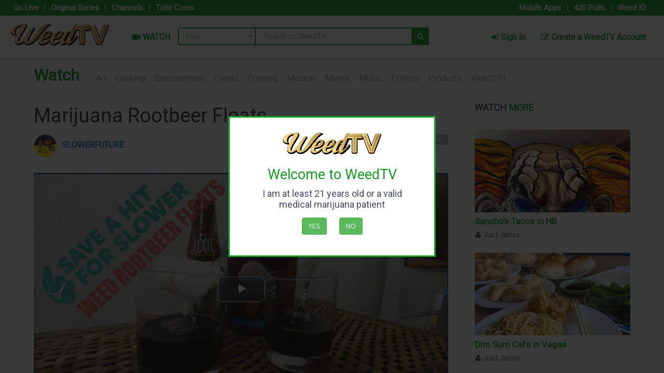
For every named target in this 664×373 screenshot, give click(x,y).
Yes (314, 226)
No (351, 226)
